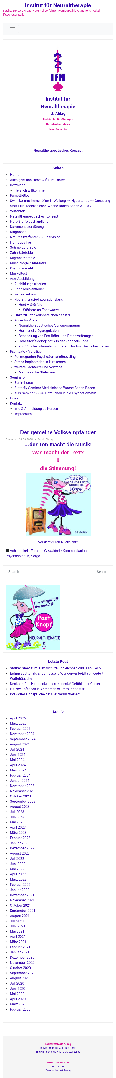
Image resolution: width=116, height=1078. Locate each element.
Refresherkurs (25, 294)
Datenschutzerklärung (27, 227)
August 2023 (19, 807)
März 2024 (18, 770)
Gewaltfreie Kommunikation (65, 551)
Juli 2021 (17, 921)
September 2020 (23, 973)
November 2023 (22, 791)
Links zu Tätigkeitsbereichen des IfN (42, 315)
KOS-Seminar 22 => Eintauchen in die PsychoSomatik (55, 393)
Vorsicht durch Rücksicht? (58, 542)
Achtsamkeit (19, 551)
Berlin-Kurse (23, 383)
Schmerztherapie (23, 247)
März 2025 (18, 723)
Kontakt (16, 403)
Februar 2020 (20, 1009)
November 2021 (22, 900)
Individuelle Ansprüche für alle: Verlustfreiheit (45, 694)
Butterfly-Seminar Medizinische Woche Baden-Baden (54, 388)
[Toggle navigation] (13, 29)
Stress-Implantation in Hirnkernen (40, 362)
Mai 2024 (17, 760)
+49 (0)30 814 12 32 (68, 1051)
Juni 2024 (17, 755)
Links (14, 398)
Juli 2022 (17, 859)
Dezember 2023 (22, 786)
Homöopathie (20, 242)
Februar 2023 (20, 838)
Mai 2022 (17, 869)
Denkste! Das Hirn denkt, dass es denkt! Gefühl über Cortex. (55, 684)
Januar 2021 (19, 952)
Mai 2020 (17, 994)
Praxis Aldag (45, 439)
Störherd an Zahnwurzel (41, 310)
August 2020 (19, 978)
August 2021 (19, 916)
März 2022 (18, 879)
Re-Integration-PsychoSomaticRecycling (45, 357)
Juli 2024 (17, 749)
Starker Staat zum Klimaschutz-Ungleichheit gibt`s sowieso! (56, 668)
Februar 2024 (20, 775)
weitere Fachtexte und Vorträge (38, 367)
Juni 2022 (17, 864)
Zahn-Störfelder (22, 253)
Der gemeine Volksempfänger (58, 432)
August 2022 (19, 853)
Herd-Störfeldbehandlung (29, 221)
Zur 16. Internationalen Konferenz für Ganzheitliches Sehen (64, 346)
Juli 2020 (17, 983)
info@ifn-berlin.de (46, 1051)
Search (102, 572)
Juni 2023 (17, 817)
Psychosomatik (22, 268)
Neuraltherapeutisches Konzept (57, 150)
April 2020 (18, 999)
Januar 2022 (19, 890)
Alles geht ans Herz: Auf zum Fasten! (38, 180)
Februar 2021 (20, 947)
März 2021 (18, 942)
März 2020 (18, 1004)
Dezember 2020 (22, 957)
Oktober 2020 (20, 968)
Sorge (35, 556)
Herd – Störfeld (30, 305)
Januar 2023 (19, 843)
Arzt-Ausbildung (22, 279)
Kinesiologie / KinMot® (28, 263)
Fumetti (36, 551)
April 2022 (18, 874)
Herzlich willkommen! (30, 190)
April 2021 (18, 937)
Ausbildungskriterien (30, 284)
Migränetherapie (22, 258)
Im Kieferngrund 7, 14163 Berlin (58, 1047)
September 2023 (23, 801)
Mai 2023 (17, 822)
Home (14, 175)
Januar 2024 (19, 781)
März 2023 (18, 833)
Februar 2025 (20, 729)
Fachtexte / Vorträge (26, 351)
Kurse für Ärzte (25, 320)
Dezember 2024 (22, 734)
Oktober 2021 (20, 905)
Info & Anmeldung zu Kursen (36, 409)
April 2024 (18, 765)
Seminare (17, 377)
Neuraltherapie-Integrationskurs (38, 299)
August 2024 (19, 744)
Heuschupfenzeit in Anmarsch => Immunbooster (47, 689)
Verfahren (17, 211)
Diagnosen (18, 232)
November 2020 (22, 963)
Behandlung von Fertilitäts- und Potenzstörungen (56, 336)
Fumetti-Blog (20, 195)
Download (17, 185)
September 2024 (23, 739)
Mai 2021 (17, 931)
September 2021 (23, 911)
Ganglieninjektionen (29, 289)
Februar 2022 (20, 885)
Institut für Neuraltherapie (58, 5)
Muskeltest (18, 273)
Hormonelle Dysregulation (39, 331)
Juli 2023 (17, 812)
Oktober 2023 (20, 796)
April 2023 (18, 827)
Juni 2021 (17, 926)
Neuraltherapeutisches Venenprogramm (49, 325)
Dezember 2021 (22, 895)
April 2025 (18, 718)
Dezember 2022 (22, 848)
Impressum (23, 414)
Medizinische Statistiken (37, 372)
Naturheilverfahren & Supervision (35, 237)
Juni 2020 (17, 989)
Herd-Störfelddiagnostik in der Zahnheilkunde (53, 341)
